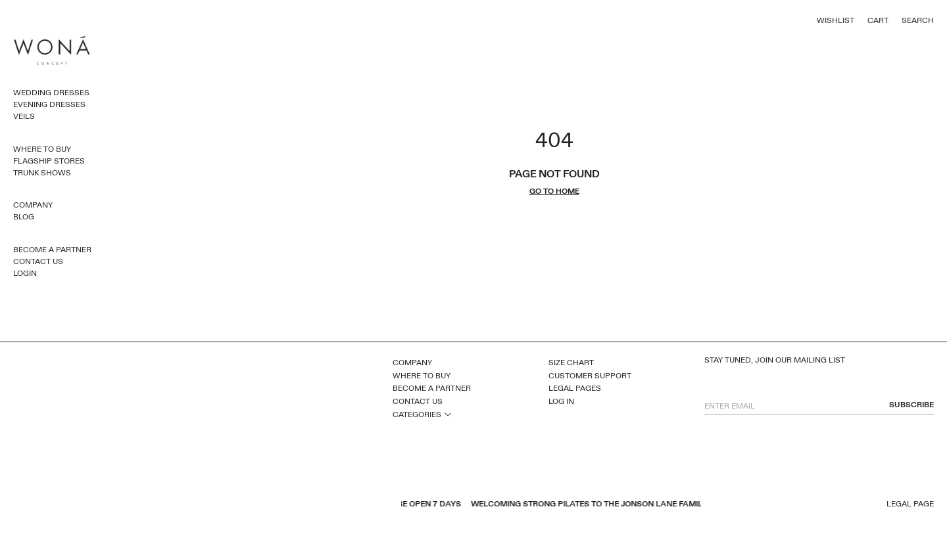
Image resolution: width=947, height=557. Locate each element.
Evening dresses (49, 104)
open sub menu (447, 413)
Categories (417, 414)
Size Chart (571, 362)
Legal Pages (574, 388)
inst (225, 505)
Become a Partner (52, 249)
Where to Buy (42, 149)
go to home (554, 191)
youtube (191, 505)
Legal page (910, 504)
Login (25, 273)
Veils (24, 116)
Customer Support (589, 375)
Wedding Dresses (51, 92)
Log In (561, 401)
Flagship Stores (49, 161)
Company (33, 205)
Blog (23, 217)
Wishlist (835, 20)
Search (918, 20)
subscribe (911, 405)
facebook (174, 505)
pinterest (208, 505)
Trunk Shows (42, 172)
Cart (877, 20)
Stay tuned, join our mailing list (774, 360)
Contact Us (38, 261)
